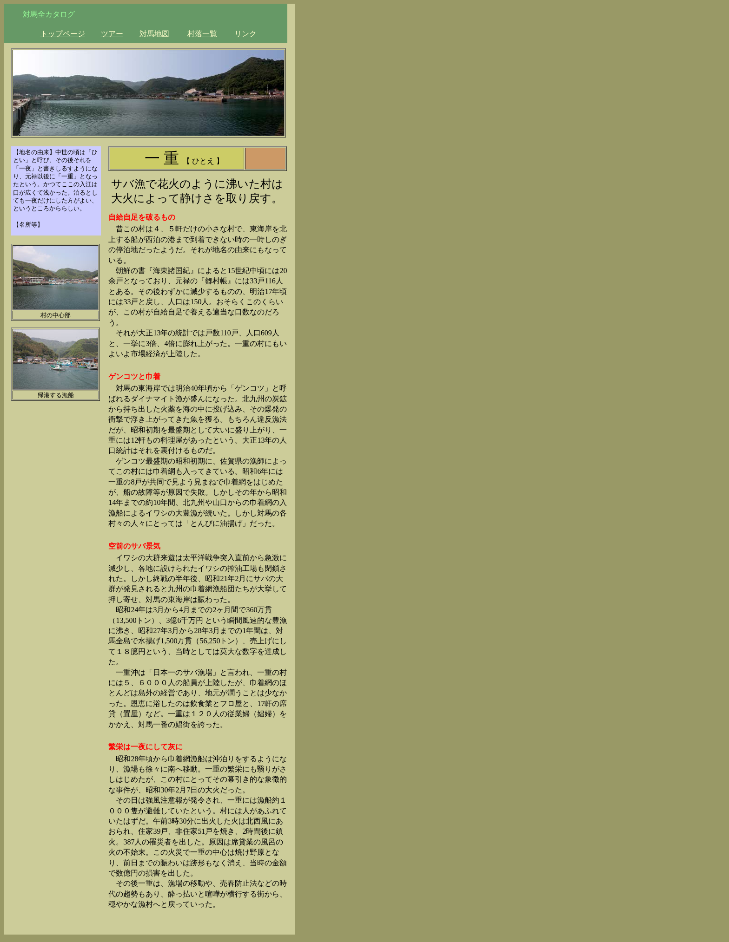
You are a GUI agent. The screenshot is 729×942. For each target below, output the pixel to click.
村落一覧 (202, 34)
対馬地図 (154, 34)
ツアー (112, 34)
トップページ (62, 34)
